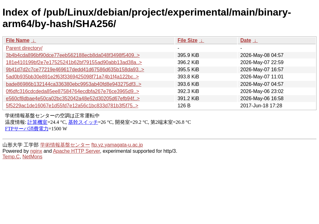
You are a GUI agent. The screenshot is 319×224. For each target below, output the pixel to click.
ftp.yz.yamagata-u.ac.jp (117, 144)
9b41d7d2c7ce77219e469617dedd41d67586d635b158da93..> (75, 69)
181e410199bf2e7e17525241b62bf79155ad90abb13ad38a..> (74, 62)
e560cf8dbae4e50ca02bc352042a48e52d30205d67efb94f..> (73, 98)
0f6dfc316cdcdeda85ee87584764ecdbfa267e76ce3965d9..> (72, 91)
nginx (36, 151)
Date (245, 40)
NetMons (32, 156)
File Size (188, 40)
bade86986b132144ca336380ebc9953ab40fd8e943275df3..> (73, 84)
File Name (18, 40)
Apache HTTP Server (76, 151)
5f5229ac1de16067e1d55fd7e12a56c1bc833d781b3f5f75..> (72, 105)
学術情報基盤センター (65, 144)
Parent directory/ (24, 48)
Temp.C (11, 156)
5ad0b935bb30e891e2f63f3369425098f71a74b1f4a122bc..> (72, 76)
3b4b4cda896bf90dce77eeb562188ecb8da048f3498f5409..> (73, 55)
